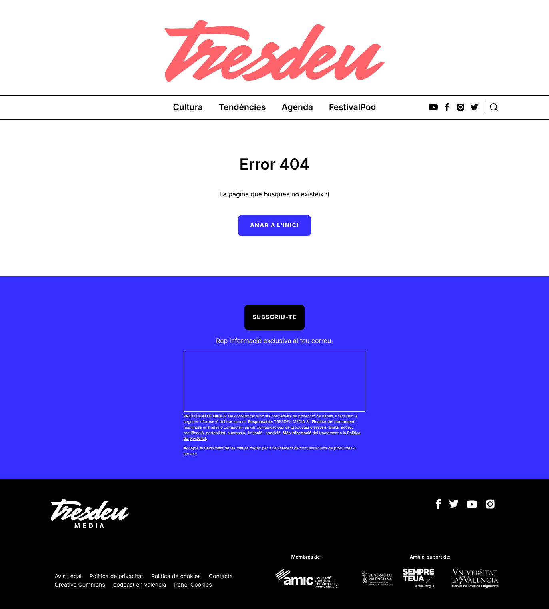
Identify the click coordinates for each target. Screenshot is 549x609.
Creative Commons (80, 584)
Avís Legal (68, 576)
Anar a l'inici (274, 225)
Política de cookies (176, 576)
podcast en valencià (139, 584)
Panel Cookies (193, 584)
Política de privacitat (116, 576)
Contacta (221, 576)
